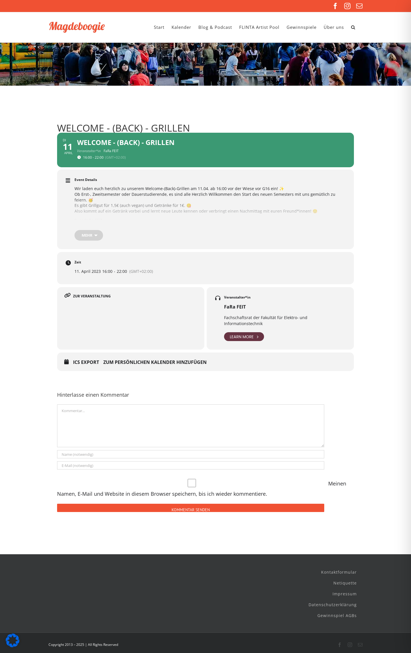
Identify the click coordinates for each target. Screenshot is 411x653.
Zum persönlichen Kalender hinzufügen (155, 362)
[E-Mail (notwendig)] (190, 465)
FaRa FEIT (235, 307)
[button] (353, 27)
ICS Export (86, 362)
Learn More (244, 336)
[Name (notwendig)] (190, 454)
